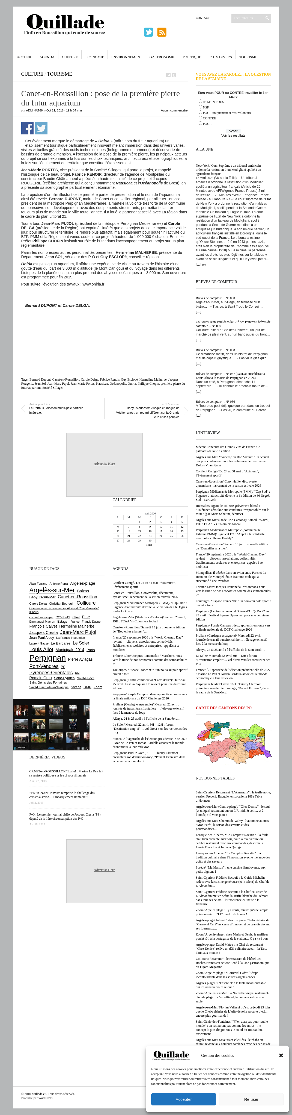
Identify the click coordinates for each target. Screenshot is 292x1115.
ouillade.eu (39, 1094)
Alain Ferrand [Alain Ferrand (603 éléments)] (38, 583)
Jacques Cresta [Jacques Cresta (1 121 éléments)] (43, 632)
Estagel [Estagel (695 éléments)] (62, 621)
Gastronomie (162, 57)
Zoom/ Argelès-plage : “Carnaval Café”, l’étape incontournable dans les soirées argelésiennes (227, 975)
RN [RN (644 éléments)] (77, 673)
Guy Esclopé (129, 379)
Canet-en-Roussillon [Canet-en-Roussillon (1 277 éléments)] (77, 597)
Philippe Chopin (148, 384)
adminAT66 (34, 110)
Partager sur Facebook (27, 128)
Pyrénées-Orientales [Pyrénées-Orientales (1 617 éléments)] (51, 672)
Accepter (183, 1099)
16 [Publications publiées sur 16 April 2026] (150, 531)
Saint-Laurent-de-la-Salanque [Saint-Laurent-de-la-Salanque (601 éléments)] (49, 687)
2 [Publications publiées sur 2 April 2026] (150, 521)
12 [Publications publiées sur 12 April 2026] (182, 526)
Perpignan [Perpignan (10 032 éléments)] (47, 657)
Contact (203, 17)
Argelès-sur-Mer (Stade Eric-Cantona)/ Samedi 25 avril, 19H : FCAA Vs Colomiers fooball (232, 522)
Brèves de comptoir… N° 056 (215, 402)
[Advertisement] (104, 322)
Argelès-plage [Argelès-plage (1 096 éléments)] (82, 583)
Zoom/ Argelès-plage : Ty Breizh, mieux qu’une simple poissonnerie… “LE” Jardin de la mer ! (232, 912)
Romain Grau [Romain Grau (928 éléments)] (40, 678)
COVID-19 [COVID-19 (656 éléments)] (63, 617)
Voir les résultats (233, 135)
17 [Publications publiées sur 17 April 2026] (160, 531)
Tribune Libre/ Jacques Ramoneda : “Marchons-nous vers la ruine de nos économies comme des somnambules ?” (233, 591)
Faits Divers (220, 57)
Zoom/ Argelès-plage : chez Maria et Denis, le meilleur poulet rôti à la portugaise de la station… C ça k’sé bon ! (233, 936)
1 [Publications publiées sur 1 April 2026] (139, 521)
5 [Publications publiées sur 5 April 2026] (182, 521)
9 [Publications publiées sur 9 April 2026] (150, 526)
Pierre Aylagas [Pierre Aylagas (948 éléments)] (80, 659)
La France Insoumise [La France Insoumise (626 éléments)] (70, 637)
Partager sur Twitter (41, 128)
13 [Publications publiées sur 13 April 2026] (118, 531)
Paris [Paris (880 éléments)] (91, 650)
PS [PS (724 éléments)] (63, 667)
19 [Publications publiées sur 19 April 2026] (182, 531)
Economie (94, 57)
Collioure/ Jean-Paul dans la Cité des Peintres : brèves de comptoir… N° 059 (233, 324)
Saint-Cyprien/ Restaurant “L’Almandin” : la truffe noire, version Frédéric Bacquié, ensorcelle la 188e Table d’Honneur (233, 796)
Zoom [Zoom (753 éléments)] (98, 687)
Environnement (126, 57)
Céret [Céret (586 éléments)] (75, 617)
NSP (206, 107)
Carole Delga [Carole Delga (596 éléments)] (38, 603)
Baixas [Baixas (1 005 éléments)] (83, 591)
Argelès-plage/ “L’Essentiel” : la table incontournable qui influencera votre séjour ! (231, 985)
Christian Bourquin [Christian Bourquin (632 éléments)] (62, 603)
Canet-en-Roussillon (65, 379)
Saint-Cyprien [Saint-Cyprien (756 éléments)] (64, 678)
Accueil (24, 57)
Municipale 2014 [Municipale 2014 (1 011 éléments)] (70, 650)
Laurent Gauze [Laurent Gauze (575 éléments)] (39, 643)
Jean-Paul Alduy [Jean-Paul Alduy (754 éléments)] (41, 638)
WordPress (45, 1098)
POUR (207, 124)
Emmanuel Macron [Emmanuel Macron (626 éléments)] (42, 621)
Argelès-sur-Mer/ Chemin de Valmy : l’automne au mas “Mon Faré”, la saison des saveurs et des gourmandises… (232, 825)
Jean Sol (40, 384)
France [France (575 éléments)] (74, 621)
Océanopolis (118, 384)
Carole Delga (89, 379)
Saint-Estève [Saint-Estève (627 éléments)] (85, 678)
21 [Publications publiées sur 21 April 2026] (128, 535)
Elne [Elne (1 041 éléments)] (86, 617)
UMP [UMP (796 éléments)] (87, 687)
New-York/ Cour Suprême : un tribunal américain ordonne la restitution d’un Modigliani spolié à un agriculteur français (228, 170)
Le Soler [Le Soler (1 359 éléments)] (81, 642)
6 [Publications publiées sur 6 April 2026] (118, 526)
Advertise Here (104, 464)
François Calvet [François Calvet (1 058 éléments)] (43, 626)
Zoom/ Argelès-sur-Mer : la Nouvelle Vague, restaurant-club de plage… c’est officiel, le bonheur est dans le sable (232, 997)
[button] (281, 1055)
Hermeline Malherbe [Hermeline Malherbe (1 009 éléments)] (76, 626)
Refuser (251, 1099)
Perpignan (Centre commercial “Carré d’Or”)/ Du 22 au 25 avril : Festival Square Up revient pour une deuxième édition (233, 615)
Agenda (47, 57)
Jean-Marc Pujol (58, 384)
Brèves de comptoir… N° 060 (215, 298)
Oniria (132, 384)
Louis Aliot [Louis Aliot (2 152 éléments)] (41, 649)
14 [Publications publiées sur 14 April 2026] (128, 531)
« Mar (148, 544)
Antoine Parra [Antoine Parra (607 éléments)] (59, 583)
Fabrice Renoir (109, 379)
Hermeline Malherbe (153, 379)
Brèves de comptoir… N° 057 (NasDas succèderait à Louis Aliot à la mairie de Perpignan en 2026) (230, 376)
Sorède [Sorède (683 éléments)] (76, 687)
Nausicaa (102, 384)
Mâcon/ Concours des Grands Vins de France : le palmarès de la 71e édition (228, 449)
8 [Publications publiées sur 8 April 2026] (139, 526)
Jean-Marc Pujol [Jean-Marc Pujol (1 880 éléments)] (78, 632)
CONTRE (209, 118)
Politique (192, 57)
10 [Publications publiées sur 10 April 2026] (160, 526)
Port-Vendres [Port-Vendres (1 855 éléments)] (44, 666)
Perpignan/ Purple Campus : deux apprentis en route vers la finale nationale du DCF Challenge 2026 (233, 627)
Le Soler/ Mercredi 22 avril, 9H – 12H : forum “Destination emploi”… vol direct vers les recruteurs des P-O (233, 660)
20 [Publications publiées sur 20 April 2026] (118, 535)
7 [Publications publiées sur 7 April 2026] (128, 526)
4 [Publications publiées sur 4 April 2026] (171, 521)
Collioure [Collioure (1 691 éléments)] (86, 603)
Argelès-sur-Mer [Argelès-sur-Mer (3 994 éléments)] (52, 590)
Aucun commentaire (174, 110)
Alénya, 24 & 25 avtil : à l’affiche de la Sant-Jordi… (230, 650)
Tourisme (248, 57)
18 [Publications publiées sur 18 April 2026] (171, 531)
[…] (198, 264)
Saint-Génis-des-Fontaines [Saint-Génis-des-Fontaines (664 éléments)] (48, 682)
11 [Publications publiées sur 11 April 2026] (171, 526)
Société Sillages (52, 388)
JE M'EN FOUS (213, 102)
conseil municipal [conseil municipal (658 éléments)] (41, 617)
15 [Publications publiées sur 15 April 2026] (139, 531)
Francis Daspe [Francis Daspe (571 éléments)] (91, 621)
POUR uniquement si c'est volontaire (227, 113)
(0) (204, 264)
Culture (70, 57)
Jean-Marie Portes (82, 384)
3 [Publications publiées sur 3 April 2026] (161, 521)
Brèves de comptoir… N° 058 (215, 350)
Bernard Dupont (40, 379)
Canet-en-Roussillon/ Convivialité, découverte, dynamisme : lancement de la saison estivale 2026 (228, 483)
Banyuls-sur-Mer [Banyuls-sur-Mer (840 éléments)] (42, 597)
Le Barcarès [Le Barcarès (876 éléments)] (60, 643)
